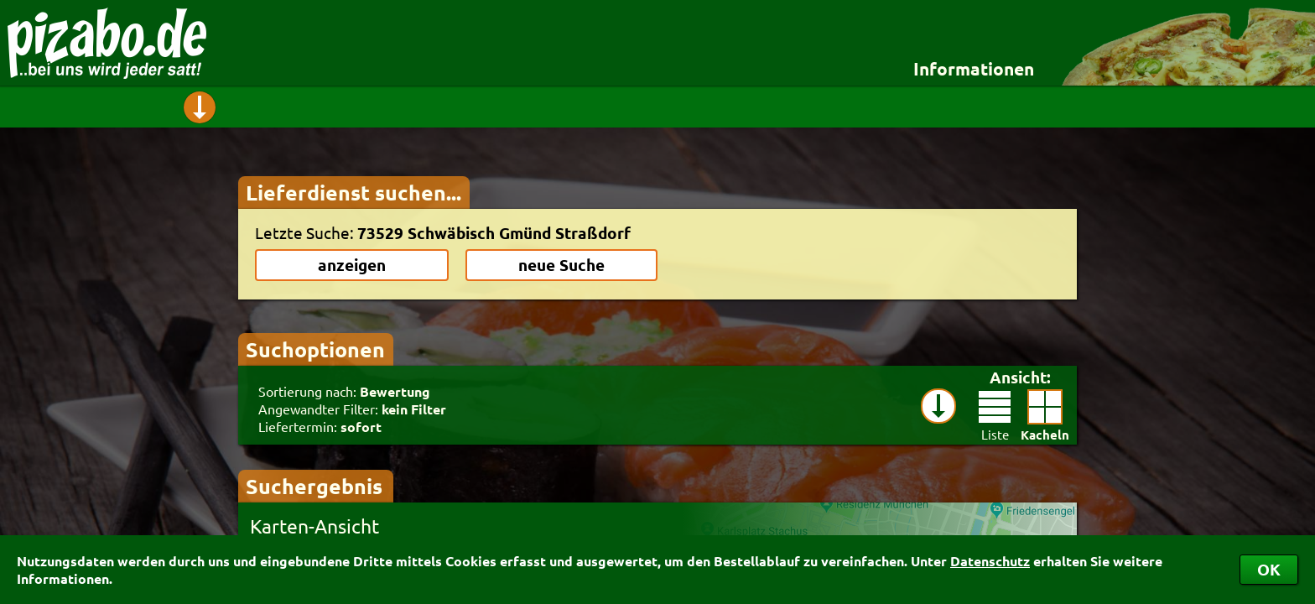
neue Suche (561, 264)
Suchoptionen (315, 349)
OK (1269, 569)
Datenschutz (990, 561)
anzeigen (352, 264)
